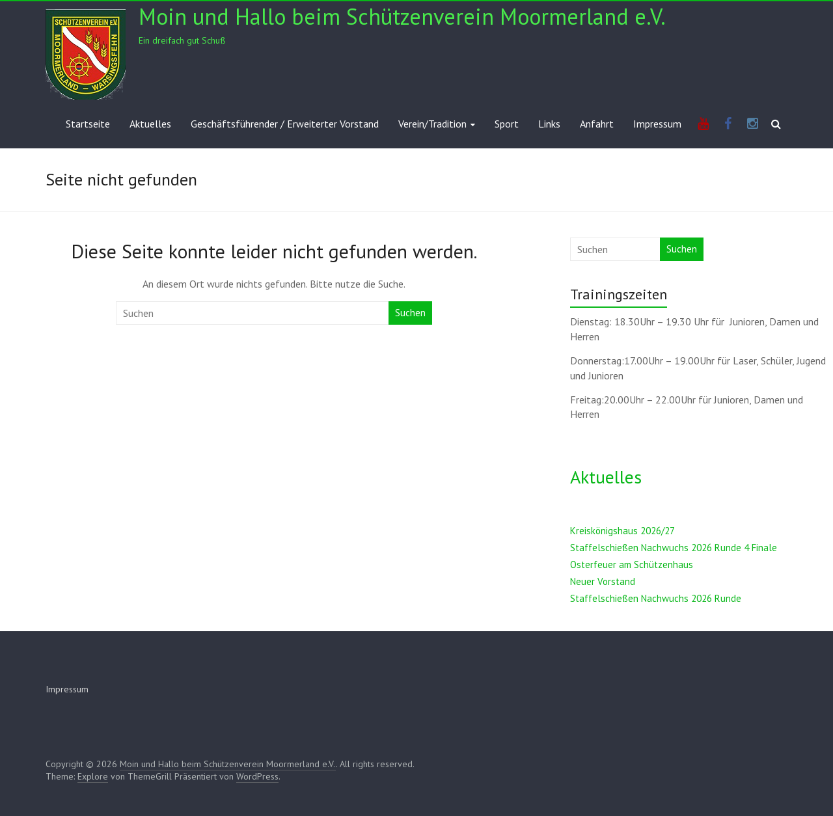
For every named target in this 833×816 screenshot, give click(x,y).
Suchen (410, 312)
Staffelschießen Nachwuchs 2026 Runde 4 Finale (673, 547)
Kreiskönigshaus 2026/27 (622, 530)
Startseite (88, 123)
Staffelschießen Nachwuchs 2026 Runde (655, 598)
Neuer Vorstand (602, 581)
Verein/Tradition (432, 123)
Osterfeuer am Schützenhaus (631, 564)
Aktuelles (150, 123)
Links (549, 123)
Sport (507, 123)
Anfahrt (597, 123)
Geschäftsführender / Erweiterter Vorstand (285, 123)
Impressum (657, 123)
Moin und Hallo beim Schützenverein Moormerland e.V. (402, 16)
